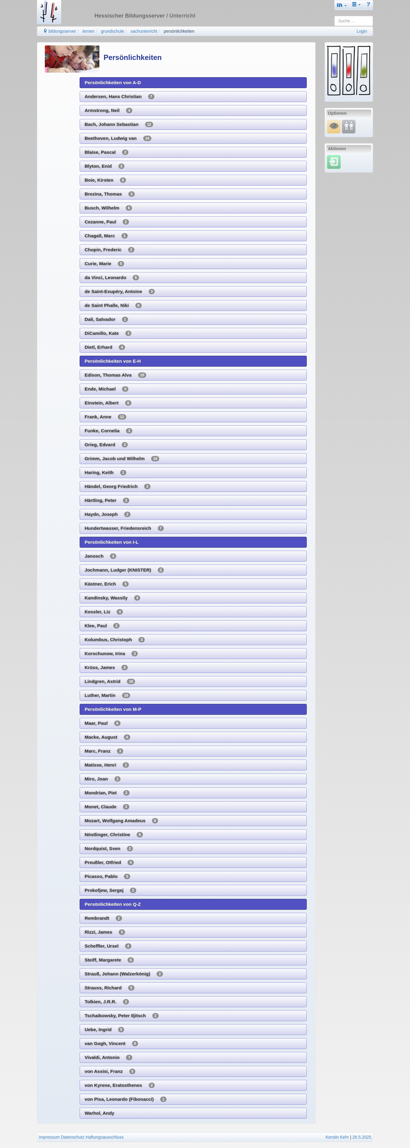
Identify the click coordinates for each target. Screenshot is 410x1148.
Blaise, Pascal (106, 152)
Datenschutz (72, 1137)
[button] (342, 5)
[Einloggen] (333, 161)
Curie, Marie (104, 263)
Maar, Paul (102, 723)
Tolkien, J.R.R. (106, 1002)
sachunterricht (144, 31)
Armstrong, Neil (108, 110)
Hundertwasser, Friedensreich (124, 528)
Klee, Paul (102, 625)
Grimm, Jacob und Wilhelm (121, 458)
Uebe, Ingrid (104, 1029)
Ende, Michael (106, 389)
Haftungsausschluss (105, 1137)
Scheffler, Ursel (107, 946)
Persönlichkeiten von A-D (112, 82)
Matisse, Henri (106, 765)
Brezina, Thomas (109, 194)
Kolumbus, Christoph (114, 639)
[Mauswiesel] (333, 126)
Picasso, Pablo (107, 876)
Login (362, 31)
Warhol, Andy (99, 1113)
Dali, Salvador (106, 319)
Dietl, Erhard (104, 347)
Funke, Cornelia (108, 431)
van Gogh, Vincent (111, 1043)
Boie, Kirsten (105, 180)
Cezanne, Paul (106, 222)
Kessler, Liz (103, 612)
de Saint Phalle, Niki (112, 305)
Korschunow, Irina (111, 653)
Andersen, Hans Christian (119, 96)
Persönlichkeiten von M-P (112, 709)
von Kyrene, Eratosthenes (119, 1085)
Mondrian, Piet (106, 793)
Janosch (100, 556)
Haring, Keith (105, 472)
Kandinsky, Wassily (112, 598)
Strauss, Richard (109, 988)
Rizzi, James (104, 932)
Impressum (49, 1137)
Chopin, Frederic (109, 249)
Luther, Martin (107, 695)
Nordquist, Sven (108, 848)
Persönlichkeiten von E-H (112, 361)
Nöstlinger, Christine (113, 834)
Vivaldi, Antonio (108, 1057)
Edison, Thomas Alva (115, 375)
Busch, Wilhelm (108, 208)
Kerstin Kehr (337, 1137)
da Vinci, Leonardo (111, 277)
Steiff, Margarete (109, 960)
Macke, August (107, 737)
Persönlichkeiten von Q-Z (112, 904)
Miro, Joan (102, 779)
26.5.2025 (361, 1137)
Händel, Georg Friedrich (117, 486)
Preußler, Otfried (109, 862)
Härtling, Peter (106, 500)
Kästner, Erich (106, 584)
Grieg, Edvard (106, 444)
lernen (88, 31)
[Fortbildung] (348, 126)
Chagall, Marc (105, 236)
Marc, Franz (103, 751)
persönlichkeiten (179, 31)
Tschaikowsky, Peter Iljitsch (121, 1015)
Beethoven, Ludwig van (117, 138)
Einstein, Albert (107, 403)
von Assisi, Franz (109, 1071)
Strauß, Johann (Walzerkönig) (123, 974)
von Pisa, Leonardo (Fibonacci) (125, 1099)
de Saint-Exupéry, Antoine (119, 291)
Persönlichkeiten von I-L (111, 542)
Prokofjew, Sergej (110, 890)
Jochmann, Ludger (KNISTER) (124, 570)
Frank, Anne (105, 417)
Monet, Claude (106, 807)
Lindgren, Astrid (109, 681)
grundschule (112, 31)
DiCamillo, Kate (107, 333)
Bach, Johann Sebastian (118, 124)
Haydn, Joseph (107, 514)
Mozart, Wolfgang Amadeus (121, 820)
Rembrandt (103, 918)
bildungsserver (59, 31)
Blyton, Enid (104, 166)
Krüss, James (105, 667)
